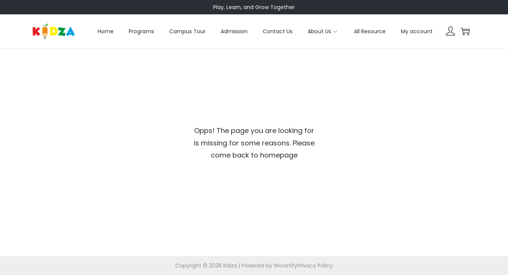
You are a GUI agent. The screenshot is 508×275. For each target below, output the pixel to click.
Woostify (285, 265)
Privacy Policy (315, 265)
